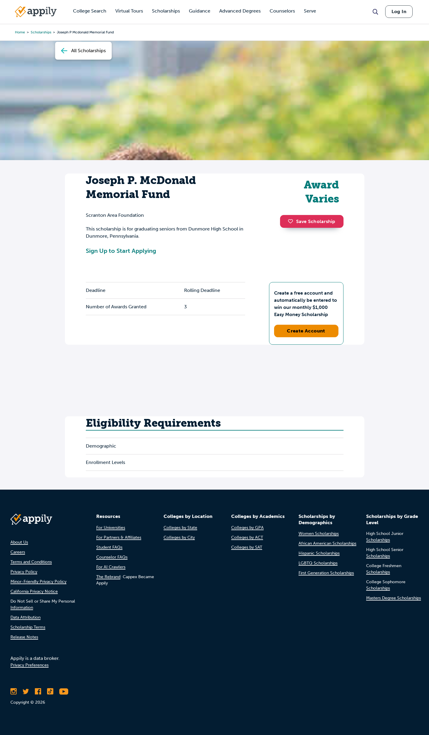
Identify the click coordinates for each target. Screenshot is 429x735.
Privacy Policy (23, 571)
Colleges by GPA (247, 527)
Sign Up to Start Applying (121, 250)
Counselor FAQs (112, 557)
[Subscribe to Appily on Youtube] (63, 691)
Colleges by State (180, 527)
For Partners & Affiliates (118, 537)
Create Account (306, 331)
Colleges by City (179, 537)
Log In (398, 11)
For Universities (110, 527)
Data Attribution (25, 617)
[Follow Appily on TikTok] (50, 691)
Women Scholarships (319, 533)
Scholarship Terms (27, 627)
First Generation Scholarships (326, 572)
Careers (17, 552)
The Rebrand (108, 576)
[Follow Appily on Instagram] (13, 691)
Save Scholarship (311, 221)
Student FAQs (109, 547)
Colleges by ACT (247, 537)
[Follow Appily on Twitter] (26, 691)
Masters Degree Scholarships (393, 598)
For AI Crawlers (110, 567)
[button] (292, 221)
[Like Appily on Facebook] (38, 691)
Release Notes (24, 637)
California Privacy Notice (34, 591)
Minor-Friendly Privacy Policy (38, 581)
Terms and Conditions (31, 561)
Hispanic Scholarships (319, 553)
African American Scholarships (327, 543)
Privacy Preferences (29, 665)
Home (20, 32)
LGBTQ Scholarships (318, 563)
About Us (19, 542)
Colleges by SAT (246, 547)
